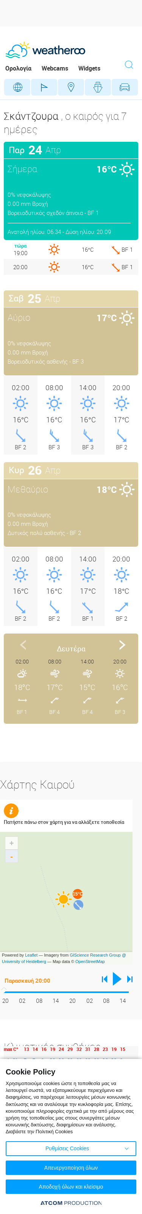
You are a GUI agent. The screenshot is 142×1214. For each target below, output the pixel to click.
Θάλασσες (98, 87)
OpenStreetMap (90, 961)
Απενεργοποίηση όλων (71, 1168)
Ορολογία (18, 68)
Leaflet (31, 955)
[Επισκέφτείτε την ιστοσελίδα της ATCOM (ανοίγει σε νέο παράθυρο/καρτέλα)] (71, 1203)
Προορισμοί (71, 87)
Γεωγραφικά (17, 87)
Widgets (89, 68)
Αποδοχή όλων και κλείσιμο (71, 1187)
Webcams (55, 68)
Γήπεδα (44, 87)
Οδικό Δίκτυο (125, 87)
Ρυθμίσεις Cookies (67, 1148)
